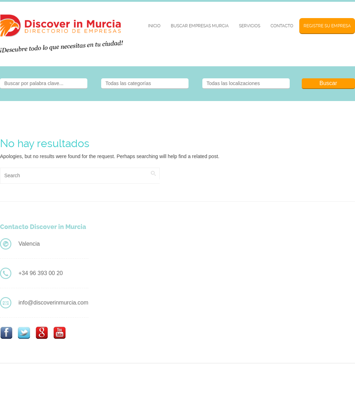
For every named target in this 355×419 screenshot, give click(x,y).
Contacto (282, 25)
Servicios (249, 25)
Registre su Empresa (327, 25)
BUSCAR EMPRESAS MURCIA (200, 25)
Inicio (154, 25)
